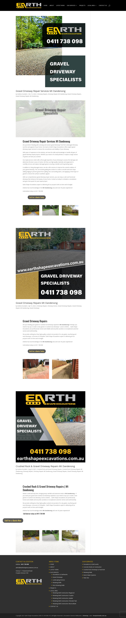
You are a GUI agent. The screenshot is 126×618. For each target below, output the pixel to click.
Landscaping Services (59, 580)
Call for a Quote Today (41, 197)
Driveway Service (52, 306)
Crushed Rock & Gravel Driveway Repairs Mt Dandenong (45, 466)
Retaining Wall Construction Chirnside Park (65, 601)
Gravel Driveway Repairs (74, 94)
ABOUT (52, 5)
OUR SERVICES (71, 5)
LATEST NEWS (60, 5)
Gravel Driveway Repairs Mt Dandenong (27, 96)
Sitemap (85, 615)
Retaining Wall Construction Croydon (63, 595)
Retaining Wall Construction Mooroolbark (64, 603)
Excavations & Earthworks (60, 574)
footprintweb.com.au (99, 615)
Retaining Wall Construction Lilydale (63, 598)
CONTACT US (103, 5)
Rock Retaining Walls (58, 585)
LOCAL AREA (91, 5)
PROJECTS (82, 5)
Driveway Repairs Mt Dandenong (57, 94)
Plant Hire (86, 578)
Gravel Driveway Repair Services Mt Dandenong (40, 91)
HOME (45, 5)
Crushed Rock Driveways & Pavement (94, 569)
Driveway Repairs (42, 94)
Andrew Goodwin (22, 94)
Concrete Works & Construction (92, 567)
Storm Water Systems (89, 575)
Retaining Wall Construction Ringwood (63, 593)
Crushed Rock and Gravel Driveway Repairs (49, 469)
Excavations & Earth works (91, 564)
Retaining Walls (57, 582)
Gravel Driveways (34, 308)
